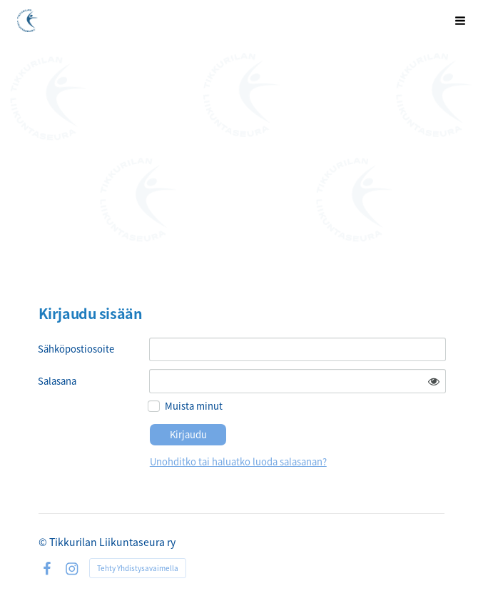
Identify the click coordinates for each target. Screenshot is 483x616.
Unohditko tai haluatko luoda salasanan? (238, 461)
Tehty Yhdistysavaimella (137, 567)
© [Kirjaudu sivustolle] (44, 542)
